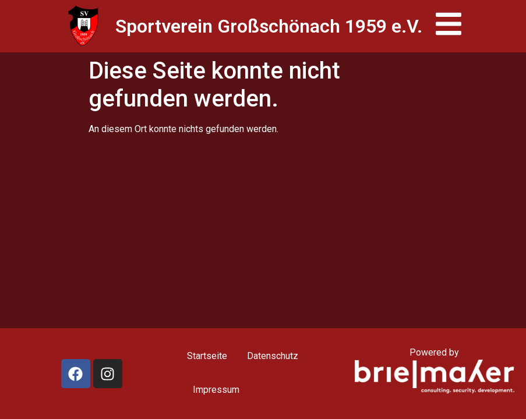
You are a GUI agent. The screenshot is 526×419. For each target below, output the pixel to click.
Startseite (207, 355)
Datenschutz (272, 355)
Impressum (216, 389)
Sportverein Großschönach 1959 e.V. (268, 26)
